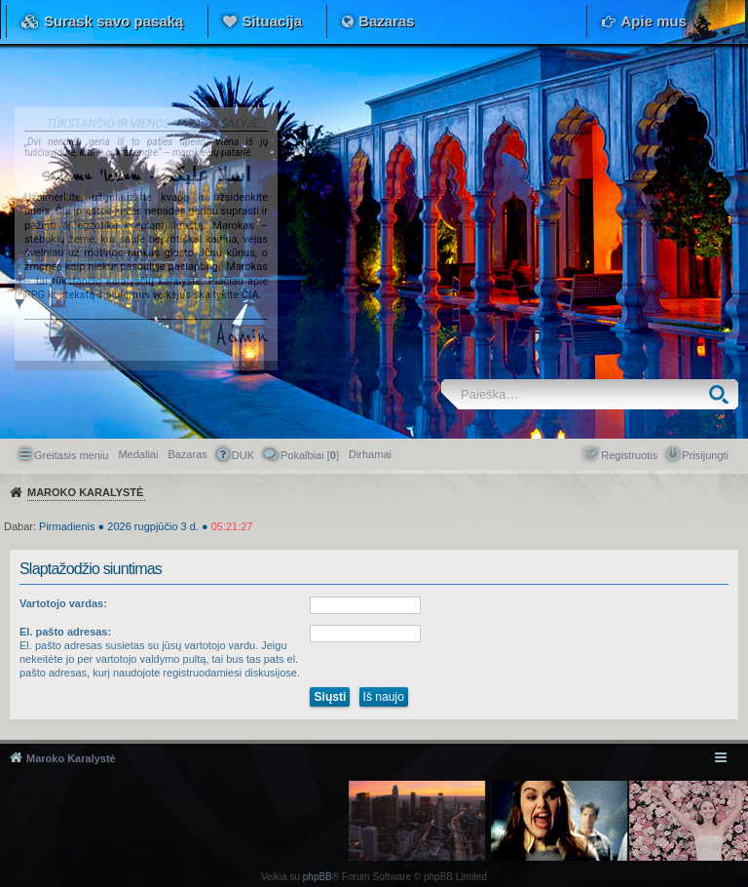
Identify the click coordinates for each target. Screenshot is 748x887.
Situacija (272, 21)
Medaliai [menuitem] (138, 454)
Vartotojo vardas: (63, 603)
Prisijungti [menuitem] (705, 455)
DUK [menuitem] (243, 455)
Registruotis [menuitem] (629, 455)
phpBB (317, 876)
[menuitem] (370, 454)
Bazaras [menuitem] (187, 454)
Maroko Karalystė (71, 758)
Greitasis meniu (71, 455)
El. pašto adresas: (65, 631)
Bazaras (386, 21)
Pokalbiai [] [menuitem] (309, 455)
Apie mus (653, 21)
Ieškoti (723, 394)
